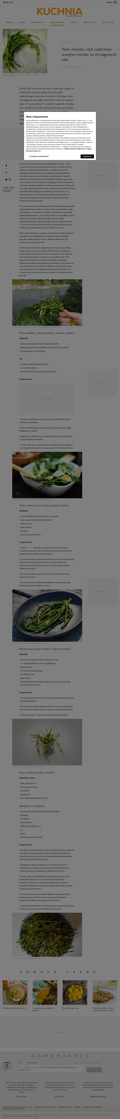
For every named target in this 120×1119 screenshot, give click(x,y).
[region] (60, 136)
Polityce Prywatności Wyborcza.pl (74, 149)
